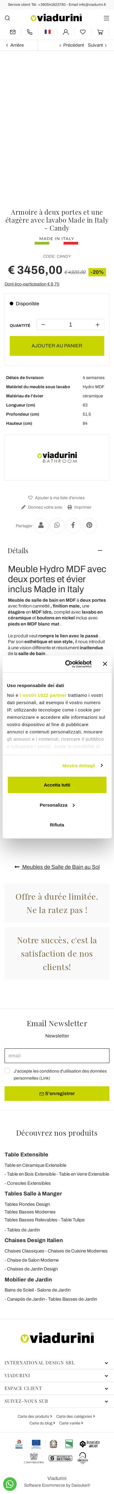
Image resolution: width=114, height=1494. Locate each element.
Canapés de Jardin (26, 1299)
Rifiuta (57, 824)
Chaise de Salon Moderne (33, 1260)
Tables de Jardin (23, 1229)
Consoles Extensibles (29, 1183)
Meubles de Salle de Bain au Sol (57, 867)
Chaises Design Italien (34, 1240)
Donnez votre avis (41, 507)
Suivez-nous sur (56, 1401)
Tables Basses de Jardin (72, 1299)
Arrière (17, 45)
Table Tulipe (73, 1219)
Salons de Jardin (54, 1290)
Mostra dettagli (78, 765)
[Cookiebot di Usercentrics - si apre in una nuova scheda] (68, 664)
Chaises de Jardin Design (32, 1268)
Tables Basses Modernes (30, 1211)
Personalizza (57, 804)
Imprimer (79, 507)
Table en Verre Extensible (84, 1174)
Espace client (56, 1388)
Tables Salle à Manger (33, 1194)
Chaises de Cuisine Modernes (78, 1251)
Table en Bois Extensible (31, 1174)
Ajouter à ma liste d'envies (56, 498)
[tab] (57, 550)
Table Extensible (26, 1155)
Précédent (73, 45)
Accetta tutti (57, 784)
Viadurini (56, 1375)
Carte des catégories (74, 1416)
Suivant (95, 45)
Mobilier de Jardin (28, 1280)
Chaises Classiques (24, 1251)
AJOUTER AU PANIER (57, 345)
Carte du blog (41, 1423)
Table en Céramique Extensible (35, 1165)
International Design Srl (56, 1363)
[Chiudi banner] (105, 664)
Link (45, 1078)
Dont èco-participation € (32, 284)
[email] (57, 1055)
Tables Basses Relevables (31, 1219)
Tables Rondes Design (27, 1204)
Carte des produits (34, 1416)
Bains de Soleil (19, 1290)
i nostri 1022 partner (43, 694)
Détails (18, 550)
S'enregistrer (57, 1093)
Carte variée (70, 1423)
